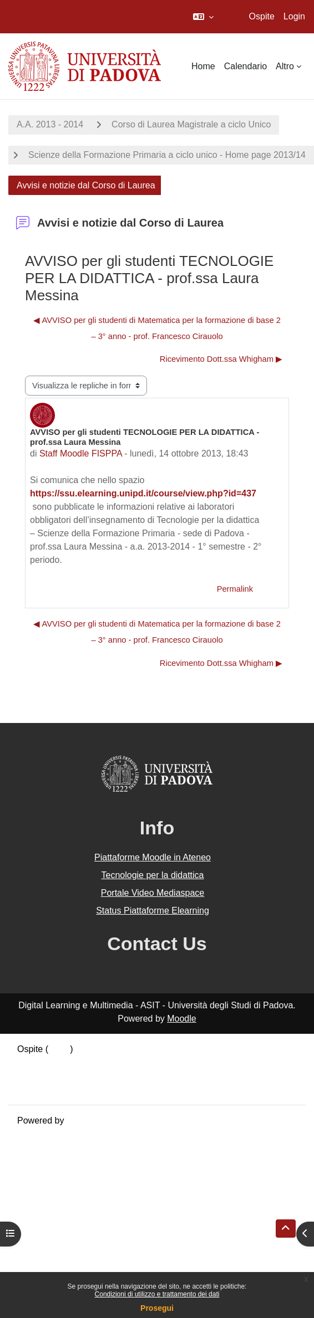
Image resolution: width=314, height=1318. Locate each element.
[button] (203, 16)
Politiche (33, 1075)
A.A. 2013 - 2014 (50, 124)
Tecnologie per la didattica (152, 875)
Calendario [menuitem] (245, 66)
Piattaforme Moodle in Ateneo (152, 857)
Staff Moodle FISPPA (80, 453)
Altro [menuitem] (285, 66)
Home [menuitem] (203, 66)
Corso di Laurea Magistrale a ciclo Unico (191, 124)
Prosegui (157, 1308)
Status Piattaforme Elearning (152, 910)
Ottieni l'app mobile (55, 1089)
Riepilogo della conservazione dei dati (91, 1062)
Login (294, 16)
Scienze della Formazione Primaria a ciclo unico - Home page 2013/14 (167, 155)
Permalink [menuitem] (235, 588)
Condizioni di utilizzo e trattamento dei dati (157, 1294)
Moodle (181, 1018)
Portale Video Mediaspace (153, 893)
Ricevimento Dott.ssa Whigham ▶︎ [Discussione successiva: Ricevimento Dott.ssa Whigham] (221, 359)
